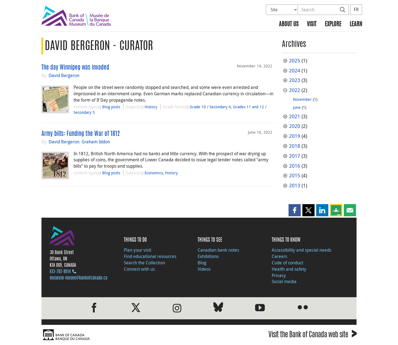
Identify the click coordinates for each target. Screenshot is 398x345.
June (297, 107)
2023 (294, 80)
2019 (294, 136)
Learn (356, 24)
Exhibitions (208, 256)
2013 (294, 185)
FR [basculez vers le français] (356, 9)
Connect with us (139, 269)
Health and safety (289, 269)
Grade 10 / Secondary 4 (210, 106)
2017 (294, 156)
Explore (333, 24)
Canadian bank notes (218, 250)
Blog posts (111, 106)
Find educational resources (150, 256)
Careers (279, 256)
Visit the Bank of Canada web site (312, 335)
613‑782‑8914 (60, 272)
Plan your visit (137, 250)
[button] (295, 210)
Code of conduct (287, 263)
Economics (154, 172)
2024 (294, 70)
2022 (294, 90)
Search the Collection (144, 263)
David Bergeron (64, 75)
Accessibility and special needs (301, 250)
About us (288, 24)
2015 (294, 175)
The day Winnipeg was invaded (75, 68)
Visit (311, 24)
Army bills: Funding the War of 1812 (80, 134)
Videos (204, 269)
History (151, 106)
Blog (202, 263)
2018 (294, 146)
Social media (284, 281)
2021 (294, 116)
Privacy (279, 275)
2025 (294, 60)
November (302, 99)
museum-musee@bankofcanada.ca (78, 278)
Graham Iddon (96, 142)
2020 (294, 126)
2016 (294, 166)
